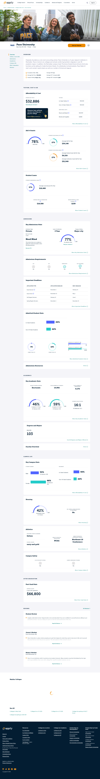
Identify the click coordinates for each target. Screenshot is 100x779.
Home (5, 7)
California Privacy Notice (8, 746)
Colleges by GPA (58, 731)
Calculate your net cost (31, 104)
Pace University (28, 7)
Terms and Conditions (7, 739)
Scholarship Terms (6, 754)
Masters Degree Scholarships (91, 747)
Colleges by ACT (57, 733)
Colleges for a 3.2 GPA (36, 712)
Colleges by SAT (57, 735)
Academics (13, 61)
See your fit (28, 248)
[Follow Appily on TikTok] (12, 770)
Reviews (12, 67)
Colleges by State (10, 7)
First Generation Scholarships (76, 743)
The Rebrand (25, 742)
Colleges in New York (19, 7)
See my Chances (76, 45)
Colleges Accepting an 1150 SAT (18, 715)
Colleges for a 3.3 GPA (57, 712)
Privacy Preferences (6, 763)
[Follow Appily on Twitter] (6, 770)
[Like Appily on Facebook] (9, 770)
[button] (88, 45)
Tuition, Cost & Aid (15, 56)
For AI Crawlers (25, 740)
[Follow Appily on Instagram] (3, 770)
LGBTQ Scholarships (74, 741)
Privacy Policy (5, 741)
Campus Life (13, 63)
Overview (12, 54)
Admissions (13, 59)
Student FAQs (25, 735)
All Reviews (86, 608)
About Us (4, 734)
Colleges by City (42, 733)
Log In (93, 2)
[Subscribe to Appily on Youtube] (15, 770)
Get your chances (67, 244)
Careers (4, 736)
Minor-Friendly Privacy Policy (9, 743)
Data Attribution (6, 752)
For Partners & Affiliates (27, 733)
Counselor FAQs (26, 738)
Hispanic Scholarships (74, 738)
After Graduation (14, 65)
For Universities (25, 731)
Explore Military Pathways (34, 116)
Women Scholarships (74, 732)
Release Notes (5, 756)
